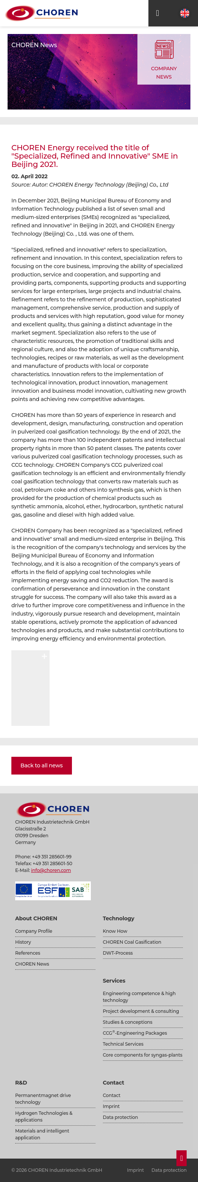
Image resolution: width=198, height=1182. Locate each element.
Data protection (120, 1117)
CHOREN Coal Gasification (132, 942)
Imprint (111, 1106)
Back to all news (41, 765)
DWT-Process (118, 953)
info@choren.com (51, 870)
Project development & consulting (141, 1011)
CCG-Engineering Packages (135, 1033)
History (23, 942)
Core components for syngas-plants (142, 1055)
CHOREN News (32, 964)
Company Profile (33, 931)
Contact (112, 1095)
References (27, 953)
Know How (115, 931)
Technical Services (123, 1044)
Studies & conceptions (128, 1022)
